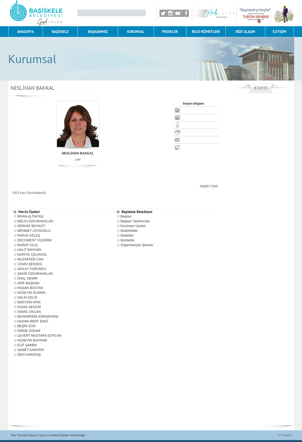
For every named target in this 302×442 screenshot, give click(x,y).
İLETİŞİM (279, 31)
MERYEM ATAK (29, 302)
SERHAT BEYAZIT (31, 226)
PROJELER (170, 31)
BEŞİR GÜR (26, 326)
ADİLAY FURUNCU (31, 269)
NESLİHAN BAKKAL (78, 153)
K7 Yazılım (285, 435)
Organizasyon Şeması (137, 245)
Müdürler (127, 235)
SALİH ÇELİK (27, 297)
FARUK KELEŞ (28, 235)
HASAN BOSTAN (30, 288)
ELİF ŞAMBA (27, 345)
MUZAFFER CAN (30, 259)
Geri (215, 186)
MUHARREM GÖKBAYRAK (38, 316)
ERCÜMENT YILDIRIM (34, 240)
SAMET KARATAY (31, 350)
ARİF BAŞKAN (28, 283)
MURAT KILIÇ (27, 245)
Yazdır (204, 186)
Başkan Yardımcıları (135, 221)
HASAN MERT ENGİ (32, 321)
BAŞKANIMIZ (97, 31)
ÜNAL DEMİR (27, 278)
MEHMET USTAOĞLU (34, 231)
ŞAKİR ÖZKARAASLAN (35, 273)
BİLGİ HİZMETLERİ (206, 31)
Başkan (126, 216)
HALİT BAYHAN (29, 250)
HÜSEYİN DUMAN (31, 293)
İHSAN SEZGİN (29, 307)
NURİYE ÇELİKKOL (32, 254)
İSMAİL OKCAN (29, 312)
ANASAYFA (25, 31)
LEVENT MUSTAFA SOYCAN (39, 335)
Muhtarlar (128, 240)
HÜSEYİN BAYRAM (32, 340)
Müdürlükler (129, 231)
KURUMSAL (135, 31)
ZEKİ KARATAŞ (29, 354)
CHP (78, 159)
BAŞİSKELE (60, 31)
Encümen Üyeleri (133, 226)
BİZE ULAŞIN (245, 31)
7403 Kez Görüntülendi (29, 193)
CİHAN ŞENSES (29, 264)
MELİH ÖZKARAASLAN (35, 221)
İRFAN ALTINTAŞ (30, 216)
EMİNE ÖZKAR (28, 331)
